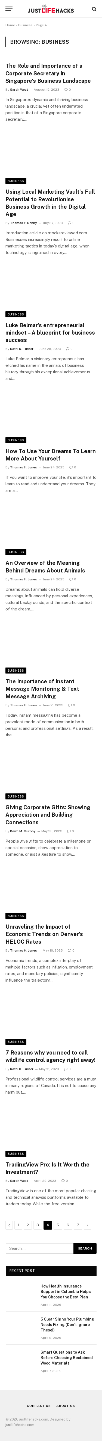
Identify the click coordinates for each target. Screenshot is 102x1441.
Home (10, 25)
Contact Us (39, 1406)
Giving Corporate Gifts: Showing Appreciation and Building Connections (47, 814)
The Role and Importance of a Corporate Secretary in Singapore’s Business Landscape (48, 73)
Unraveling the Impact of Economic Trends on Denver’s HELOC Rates (44, 934)
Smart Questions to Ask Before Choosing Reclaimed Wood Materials (67, 1357)
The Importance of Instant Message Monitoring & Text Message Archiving (42, 688)
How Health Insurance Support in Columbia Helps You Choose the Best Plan (66, 1291)
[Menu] (9, 9)
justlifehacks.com (19, 1425)
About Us (65, 1406)
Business (25, 25)
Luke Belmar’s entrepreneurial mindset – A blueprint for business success (50, 332)
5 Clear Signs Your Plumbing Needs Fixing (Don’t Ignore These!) (67, 1324)
